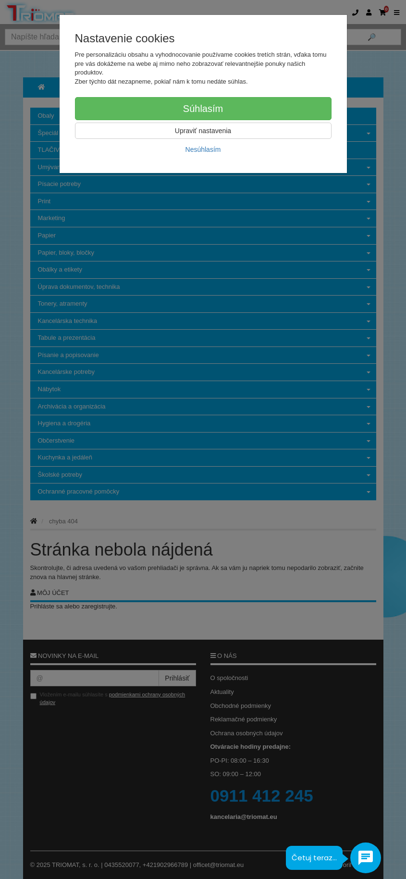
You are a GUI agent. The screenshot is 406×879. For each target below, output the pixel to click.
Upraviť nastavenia (203, 131)
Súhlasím (203, 108)
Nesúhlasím (203, 149)
